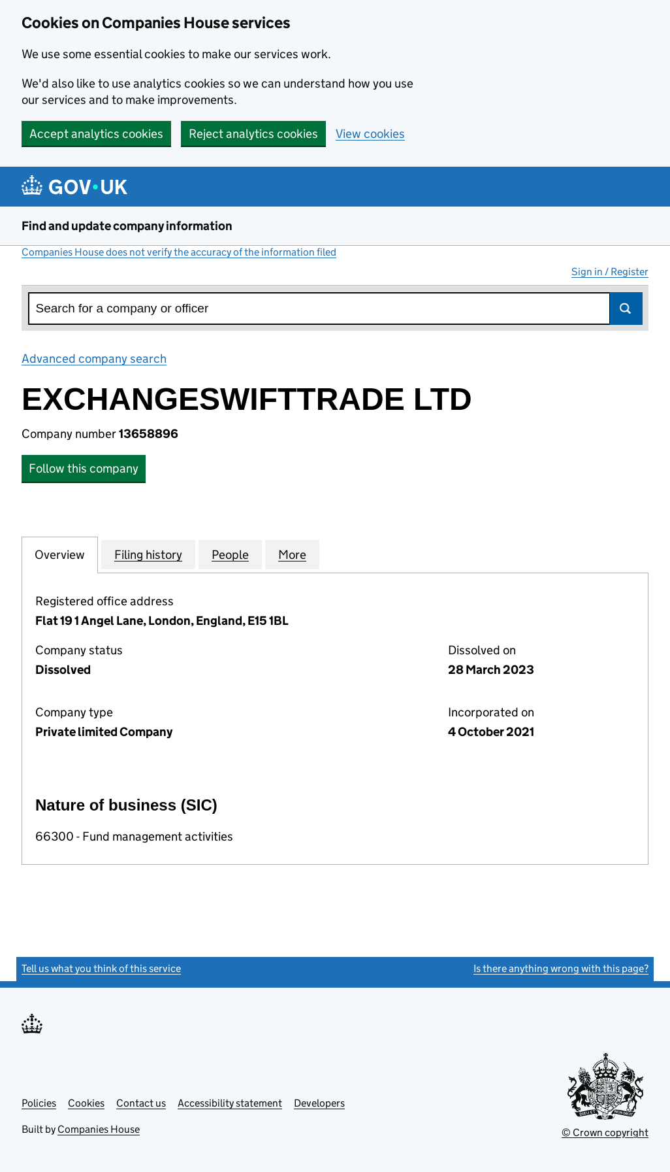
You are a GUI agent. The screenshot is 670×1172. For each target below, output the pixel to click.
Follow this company (83, 468)
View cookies (370, 133)
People (230, 554)
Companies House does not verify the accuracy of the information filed (179, 252)
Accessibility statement (230, 1103)
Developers (319, 1103)
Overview (60, 554)
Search (626, 308)
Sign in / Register (609, 271)
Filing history (148, 554)
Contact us (141, 1103)
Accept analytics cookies (96, 133)
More (292, 554)
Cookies (86, 1103)
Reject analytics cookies (253, 133)
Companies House (98, 1129)
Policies (39, 1103)
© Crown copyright (605, 1132)
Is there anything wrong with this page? (560, 968)
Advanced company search (94, 358)
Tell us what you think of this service (101, 968)
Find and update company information (127, 225)
